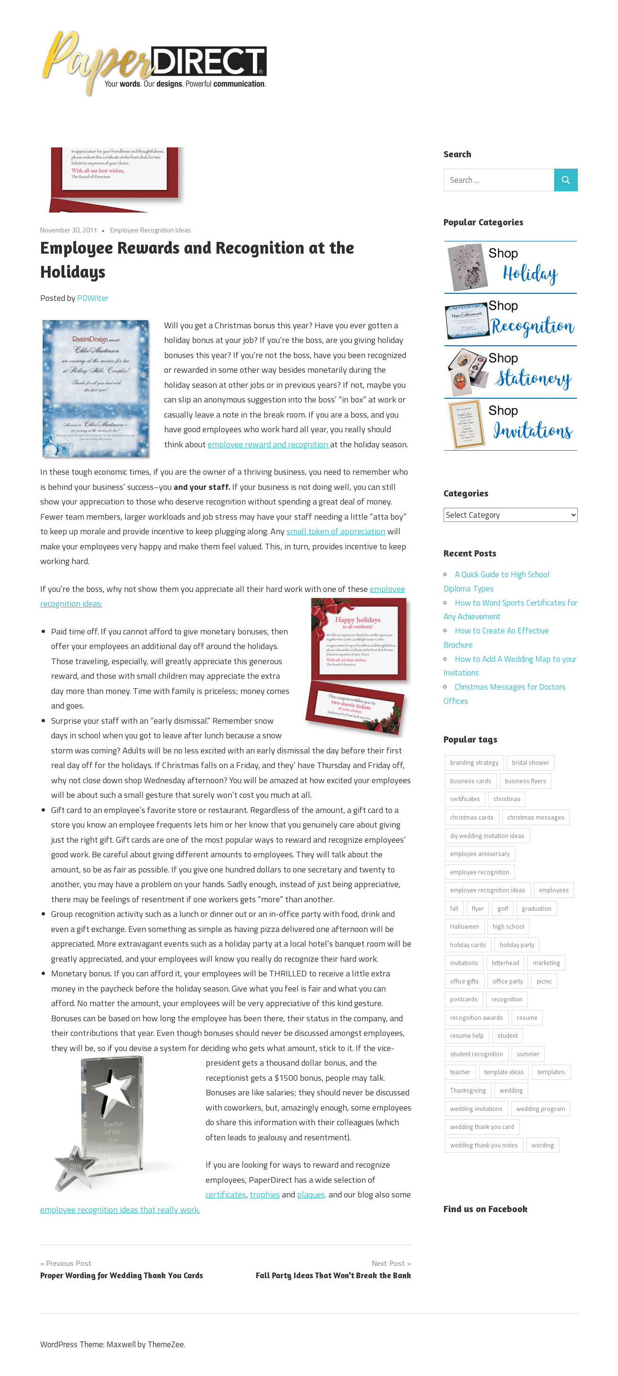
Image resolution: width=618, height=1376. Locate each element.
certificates (226, 1194)
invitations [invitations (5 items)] (464, 962)
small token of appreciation (336, 531)
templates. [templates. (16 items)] (552, 1072)
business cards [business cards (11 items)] (470, 780)
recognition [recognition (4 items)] (506, 999)
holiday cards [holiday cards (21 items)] (468, 944)
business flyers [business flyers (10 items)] (525, 780)
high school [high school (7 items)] (508, 926)
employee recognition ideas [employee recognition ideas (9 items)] (487, 890)
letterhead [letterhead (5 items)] (505, 962)
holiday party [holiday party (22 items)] (517, 944)
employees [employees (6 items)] (554, 890)
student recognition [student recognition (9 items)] (476, 1053)
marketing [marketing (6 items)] (546, 962)
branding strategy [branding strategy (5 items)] (474, 762)
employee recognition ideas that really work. (120, 1209)
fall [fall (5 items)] (454, 908)
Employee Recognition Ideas (150, 230)
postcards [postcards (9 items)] (464, 999)
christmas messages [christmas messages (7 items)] (536, 817)
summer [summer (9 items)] (528, 1053)
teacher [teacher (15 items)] (460, 1072)
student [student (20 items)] (507, 1035)
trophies (265, 1194)
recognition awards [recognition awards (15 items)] (476, 1017)
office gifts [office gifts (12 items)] (464, 980)
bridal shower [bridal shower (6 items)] (530, 762)
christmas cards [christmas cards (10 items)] (472, 817)
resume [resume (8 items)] (527, 1017)
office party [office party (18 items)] (508, 980)
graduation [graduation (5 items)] (536, 908)
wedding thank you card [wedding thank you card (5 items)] (482, 1126)
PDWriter (92, 298)
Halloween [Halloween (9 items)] (464, 926)
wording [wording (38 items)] (542, 1144)
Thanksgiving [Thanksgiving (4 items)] (468, 1089)
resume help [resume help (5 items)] (467, 1035)
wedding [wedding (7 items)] (511, 1089)
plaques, (312, 1194)
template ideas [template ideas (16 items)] (504, 1072)
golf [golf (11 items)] (502, 908)
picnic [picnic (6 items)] (544, 980)
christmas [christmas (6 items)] (507, 798)
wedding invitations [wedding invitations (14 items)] (476, 1108)
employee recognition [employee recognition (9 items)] (479, 871)
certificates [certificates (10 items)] (465, 798)
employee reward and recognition (269, 444)
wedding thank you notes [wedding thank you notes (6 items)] (484, 1144)
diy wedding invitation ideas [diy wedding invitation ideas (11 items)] (487, 835)
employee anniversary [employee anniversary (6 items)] (480, 853)
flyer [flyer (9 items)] (478, 908)
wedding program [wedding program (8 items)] (540, 1108)
